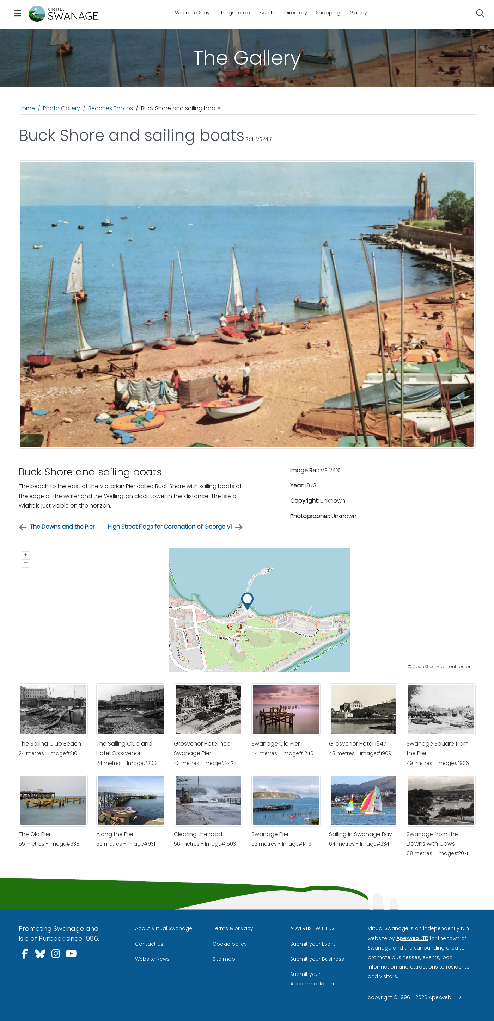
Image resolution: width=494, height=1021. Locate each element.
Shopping (328, 12)
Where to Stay (192, 12)
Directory (296, 12)
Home (27, 108)
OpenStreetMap (429, 667)
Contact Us (149, 943)
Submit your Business (317, 959)
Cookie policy (230, 943)
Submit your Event (312, 943)
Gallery (358, 12)
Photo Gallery (61, 108)
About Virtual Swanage (163, 928)
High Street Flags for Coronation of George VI (175, 527)
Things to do (234, 12)
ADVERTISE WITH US (312, 928)
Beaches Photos (110, 108)
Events (267, 12)
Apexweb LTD (412, 938)
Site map (224, 959)
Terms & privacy (233, 928)
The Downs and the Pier (56, 527)
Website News (152, 959)
